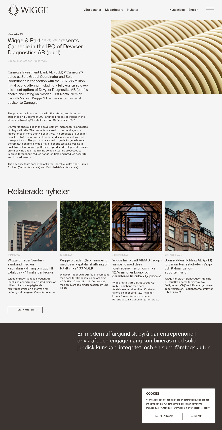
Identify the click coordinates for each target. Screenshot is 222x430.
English (193, 10)
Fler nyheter (25, 310)
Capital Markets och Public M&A (27, 61)
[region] (178, 405)
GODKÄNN (196, 416)
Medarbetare (114, 10)
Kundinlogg (177, 10)
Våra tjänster (92, 10)
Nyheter (132, 10)
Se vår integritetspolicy (198, 408)
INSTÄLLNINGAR (164, 416)
